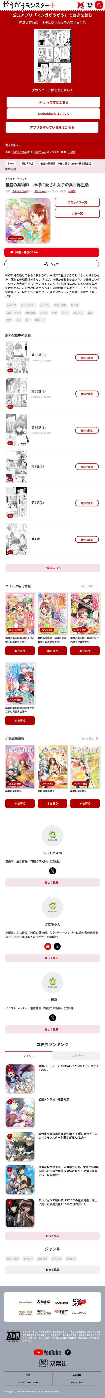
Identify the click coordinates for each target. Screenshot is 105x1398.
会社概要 (77, 1356)
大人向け (56, 1239)
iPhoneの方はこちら (53, 102)
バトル (65, 312)
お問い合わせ (77, 1363)
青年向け (42, 1239)
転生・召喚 (60, 305)
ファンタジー (28, 305)
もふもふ (78, 312)
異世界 (74, 305)
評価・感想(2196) (26, 252)
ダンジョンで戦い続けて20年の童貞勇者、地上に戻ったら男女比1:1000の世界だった (67, 1183)
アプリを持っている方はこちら (52, 127)
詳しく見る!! (52, 863)
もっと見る (52, 1217)
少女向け (71, 1239)
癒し (28, 320)
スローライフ (14, 312)
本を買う (20, 651)
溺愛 (18, 320)
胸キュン (40, 320)
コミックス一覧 (77, 202)
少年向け (28, 1239)
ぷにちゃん (40, 152)
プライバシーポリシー (28, 1363)
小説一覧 (77, 213)
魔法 (9, 320)
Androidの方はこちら (53, 113)
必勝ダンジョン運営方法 (53, 1080)
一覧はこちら (52, 568)
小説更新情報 (14, 738)
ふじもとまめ (19, 152)
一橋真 (71, 152)
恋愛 (54, 312)
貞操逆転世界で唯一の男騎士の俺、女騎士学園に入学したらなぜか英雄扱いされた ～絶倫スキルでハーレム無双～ (69, 1152)
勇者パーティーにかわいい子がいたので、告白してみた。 (68, 1049)
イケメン (45, 305)
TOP (28, 1356)
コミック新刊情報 (18, 586)
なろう (43, 312)
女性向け (30, 312)
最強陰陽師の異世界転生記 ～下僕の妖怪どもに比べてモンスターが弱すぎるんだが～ (67, 1117)
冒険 (90, 312)
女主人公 (11, 305)
